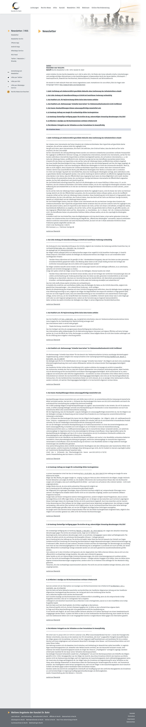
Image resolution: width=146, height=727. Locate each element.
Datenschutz (131, 722)
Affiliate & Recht (55, 716)
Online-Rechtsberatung (100, 8)
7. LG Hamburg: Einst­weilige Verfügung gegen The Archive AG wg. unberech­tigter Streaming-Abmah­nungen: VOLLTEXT (85, 117)
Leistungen (34, 8)
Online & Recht (50, 720)
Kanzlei (62, 8)
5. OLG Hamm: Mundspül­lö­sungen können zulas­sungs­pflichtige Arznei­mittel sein (73, 108)
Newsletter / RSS (73, 8)
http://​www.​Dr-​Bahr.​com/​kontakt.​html (72, 85)
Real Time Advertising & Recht (67, 720)
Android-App (15, 47)
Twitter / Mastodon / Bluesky (18, 60)
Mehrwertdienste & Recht (34, 720)
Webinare (85, 8)
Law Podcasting (26, 716)
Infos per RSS (15, 81)
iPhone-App (15, 43)
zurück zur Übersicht (53, 231)
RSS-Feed (14, 55)
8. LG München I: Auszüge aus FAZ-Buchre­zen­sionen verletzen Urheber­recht (71, 121)
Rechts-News (46, 8)
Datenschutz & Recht (69, 716)
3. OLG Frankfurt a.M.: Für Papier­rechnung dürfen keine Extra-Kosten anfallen (72, 100)
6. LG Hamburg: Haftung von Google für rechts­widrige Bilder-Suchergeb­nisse (72, 112)
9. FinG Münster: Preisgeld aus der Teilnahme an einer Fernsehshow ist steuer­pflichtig (75, 125)
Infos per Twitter (16, 77)
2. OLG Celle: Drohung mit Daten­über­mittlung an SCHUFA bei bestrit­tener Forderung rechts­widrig (79, 95)
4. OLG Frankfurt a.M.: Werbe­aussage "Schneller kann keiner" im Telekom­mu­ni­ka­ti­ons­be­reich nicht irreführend (84, 104)
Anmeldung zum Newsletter (16, 72)
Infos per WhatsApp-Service (18, 86)
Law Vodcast (15, 716)
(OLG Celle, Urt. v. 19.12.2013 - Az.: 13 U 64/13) (69, 248)
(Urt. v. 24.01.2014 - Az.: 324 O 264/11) (92, 473)
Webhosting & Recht (36, 723)
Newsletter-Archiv (17, 39)
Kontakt (132, 713)
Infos (55, 8)
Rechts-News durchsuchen (20, 92)
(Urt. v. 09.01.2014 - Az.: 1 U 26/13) (72, 319)
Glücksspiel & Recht (18, 720)
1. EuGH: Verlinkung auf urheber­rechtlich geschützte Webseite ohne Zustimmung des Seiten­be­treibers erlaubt (83, 91)
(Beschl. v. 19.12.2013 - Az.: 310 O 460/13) (89, 531)
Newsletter (15, 35)
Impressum (131, 719)
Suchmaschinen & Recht (19, 723)
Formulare (131, 716)
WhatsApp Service (17, 51)
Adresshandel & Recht (40, 716)
